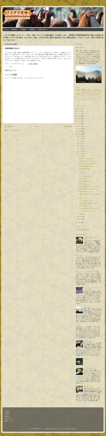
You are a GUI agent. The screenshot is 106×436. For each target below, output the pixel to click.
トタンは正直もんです (86, 200)
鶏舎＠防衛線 (83, 179)
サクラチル (82, 174)
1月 (81, 219)
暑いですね (79, 255)
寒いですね (80, 47)
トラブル (87, 95)
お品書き (23, 29)
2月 (81, 216)
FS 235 (92, 95)
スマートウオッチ (82, 97)
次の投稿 (8, 126)
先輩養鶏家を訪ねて (85, 181)
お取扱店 (32, 29)
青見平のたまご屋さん (36, 52)
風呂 (91, 94)
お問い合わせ (42, 29)
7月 (81, 148)
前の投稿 (68, 126)
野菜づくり (96, 92)
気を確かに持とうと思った (87, 161)
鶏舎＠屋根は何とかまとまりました (90, 186)
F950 (93, 94)
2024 (79, 108)
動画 (100, 97)
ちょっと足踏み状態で (86, 176)
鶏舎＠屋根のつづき (85, 205)
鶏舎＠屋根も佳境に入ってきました (90, 203)
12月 (81, 136)
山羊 (79, 99)
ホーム (6, 29)
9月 (81, 143)
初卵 (98, 97)
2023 (79, 111)
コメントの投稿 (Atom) (15, 130)
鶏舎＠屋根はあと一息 (86, 191)
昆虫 (82, 99)
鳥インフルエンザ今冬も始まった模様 (87, 271)
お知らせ (85, 92)
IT (95, 95)
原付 (77, 99)
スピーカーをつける (90, 368)
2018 (79, 123)
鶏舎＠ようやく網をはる (86, 158)
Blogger (74, 428)
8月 (81, 146)
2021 (79, 116)
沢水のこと (90, 90)
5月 (81, 153)
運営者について (9, 421)
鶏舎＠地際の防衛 (84, 168)
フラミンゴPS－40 (92, 97)
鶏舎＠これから (84, 184)
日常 (78, 90)
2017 (79, 126)
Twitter (97, 95)
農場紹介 (15, 29)
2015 (79, 131)
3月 (81, 214)
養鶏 (10, 66)
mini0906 (82, 95)
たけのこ (82, 171)
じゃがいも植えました (86, 211)
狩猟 (84, 99)
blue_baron (57, 428)
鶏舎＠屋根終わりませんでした (88, 189)
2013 (79, 222)
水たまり (86, 359)
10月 (81, 141)
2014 (79, 134)
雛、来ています (88, 386)
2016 (79, 129)
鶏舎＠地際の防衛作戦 (86, 166)
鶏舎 (98, 90)
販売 (81, 94)
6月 (81, 151)
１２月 (78, 325)
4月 (81, 156)
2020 (79, 118)
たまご (90, 92)
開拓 (84, 94)
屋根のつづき (83, 198)
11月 (81, 138)
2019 (79, 121)
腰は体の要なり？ (89, 341)
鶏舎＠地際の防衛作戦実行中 (88, 163)
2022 (79, 113)
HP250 (87, 94)
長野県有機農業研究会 (91, 99)
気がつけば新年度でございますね (89, 208)
